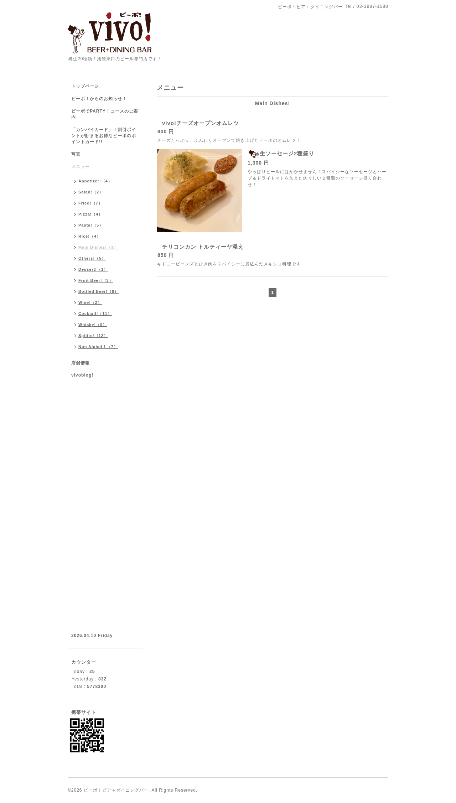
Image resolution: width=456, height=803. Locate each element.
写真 (76, 154)
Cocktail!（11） (95, 313)
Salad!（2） (90, 192)
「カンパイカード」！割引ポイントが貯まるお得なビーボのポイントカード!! (103, 135)
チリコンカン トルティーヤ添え (203, 247)
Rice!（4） (89, 236)
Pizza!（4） (90, 214)
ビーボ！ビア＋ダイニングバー (116, 790)
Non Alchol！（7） (98, 346)
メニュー (80, 166)
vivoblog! (82, 375)
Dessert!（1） (93, 269)
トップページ (85, 86)
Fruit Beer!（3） (95, 280)
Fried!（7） (90, 203)
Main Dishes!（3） (98, 247)
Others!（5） (92, 258)
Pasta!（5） (90, 225)
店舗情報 (80, 363)
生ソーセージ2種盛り (287, 153)
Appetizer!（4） (95, 181)
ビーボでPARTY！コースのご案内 (104, 114)
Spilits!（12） (93, 335)
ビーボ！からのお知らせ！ (99, 98)
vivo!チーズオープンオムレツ (200, 123)
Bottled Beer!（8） (98, 291)
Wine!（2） (90, 302)
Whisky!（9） (92, 324)
